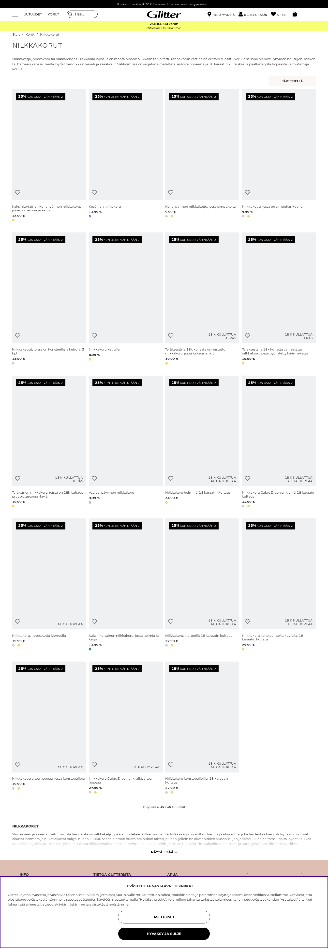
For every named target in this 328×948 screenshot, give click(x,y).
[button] (255, 14)
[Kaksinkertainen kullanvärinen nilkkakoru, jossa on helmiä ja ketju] (49, 156)
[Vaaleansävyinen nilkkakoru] (126, 443)
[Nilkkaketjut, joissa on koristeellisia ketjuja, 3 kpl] (49, 299)
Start (16, 34)
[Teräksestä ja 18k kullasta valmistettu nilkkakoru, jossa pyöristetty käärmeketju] (279, 299)
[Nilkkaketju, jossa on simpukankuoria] (279, 156)
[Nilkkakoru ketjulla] (126, 299)
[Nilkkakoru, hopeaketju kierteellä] (49, 585)
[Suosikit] (282, 14)
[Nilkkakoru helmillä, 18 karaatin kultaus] (202, 443)
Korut (30, 34)
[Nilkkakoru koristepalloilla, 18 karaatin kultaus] (202, 729)
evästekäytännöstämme (109, 904)
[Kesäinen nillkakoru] (126, 156)
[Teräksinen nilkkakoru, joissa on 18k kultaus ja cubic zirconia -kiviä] (49, 443)
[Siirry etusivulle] (164, 14)
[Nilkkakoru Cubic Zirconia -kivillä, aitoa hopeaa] (126, 729)
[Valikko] (16, 14)
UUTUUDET (33, 14)
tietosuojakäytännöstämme (62, 904)
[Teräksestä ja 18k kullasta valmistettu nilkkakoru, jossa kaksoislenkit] (202, 299)
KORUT (53, 14)
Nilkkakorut (49, 34)
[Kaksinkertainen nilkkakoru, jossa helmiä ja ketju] (126, 585)
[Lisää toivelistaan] (17, 192)
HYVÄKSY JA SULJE (164, 934)
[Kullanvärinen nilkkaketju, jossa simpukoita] (202, 156)
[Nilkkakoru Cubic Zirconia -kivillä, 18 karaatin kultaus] (279, 443)
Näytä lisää (164, 852)
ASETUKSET (164, 917)
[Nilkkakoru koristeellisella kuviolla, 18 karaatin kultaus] (279, 585)
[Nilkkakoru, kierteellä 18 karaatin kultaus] (202, 585)
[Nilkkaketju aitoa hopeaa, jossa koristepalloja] (49, 729)
